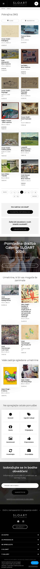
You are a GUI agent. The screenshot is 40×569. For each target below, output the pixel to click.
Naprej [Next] (34, 196)
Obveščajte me (20, 229)
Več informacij (33, 566)
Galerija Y (20, 527)
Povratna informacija (20, 212)
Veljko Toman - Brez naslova (6, 121)
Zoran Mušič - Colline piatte (6, 148)
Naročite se (20, 492)
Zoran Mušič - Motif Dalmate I (26, 118)
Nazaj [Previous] (5, 192)
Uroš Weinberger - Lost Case (6, 348)
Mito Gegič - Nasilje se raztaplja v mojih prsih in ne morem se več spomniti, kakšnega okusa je (26, 310)
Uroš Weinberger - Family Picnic (6, 298)
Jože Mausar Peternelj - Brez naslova (25, 176)
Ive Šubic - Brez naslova (25, 66)
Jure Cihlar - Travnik (5, 175)
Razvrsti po (29, 20)
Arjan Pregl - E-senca (5, 390)
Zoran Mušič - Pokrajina (6, 40)
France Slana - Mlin (26, 37)
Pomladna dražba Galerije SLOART (20, 266)
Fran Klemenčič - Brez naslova (6, 62)
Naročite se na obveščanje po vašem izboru (20, 499)
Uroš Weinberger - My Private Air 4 (26, 343)
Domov (3, 8)
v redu (34, 562)
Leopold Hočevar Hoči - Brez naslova (26, 148)
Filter (10, 20)
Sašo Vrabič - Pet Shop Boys (26, 381)
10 (17, 196)
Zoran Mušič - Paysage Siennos (26, 91)
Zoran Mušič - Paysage (6, 91)
